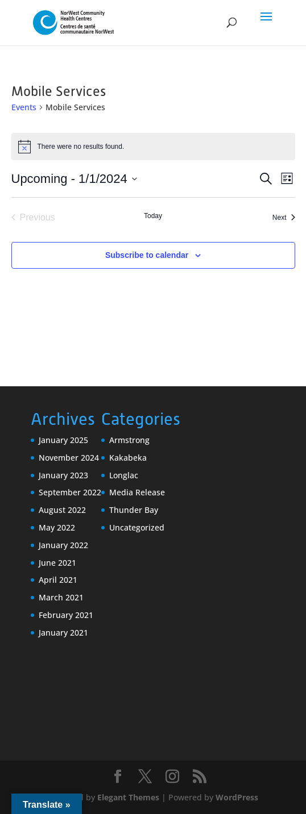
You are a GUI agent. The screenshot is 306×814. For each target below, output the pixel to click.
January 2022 (63, 545)
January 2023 (63, 475)
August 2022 (62, 509)
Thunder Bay (133, 509)
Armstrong (129, 440)
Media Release (137, 492)
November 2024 (69, 457)
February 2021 (66, 615)
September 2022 (70, 492)
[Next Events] (283, 217)
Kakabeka (128, 457)
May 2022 (57, 527)
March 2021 (61, 597)
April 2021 (58, 579)
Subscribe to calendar (146, 255)
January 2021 (63, 632)
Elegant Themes (128, 797)
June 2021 (57, 562)
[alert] (153, 146)
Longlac (123, 475)
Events (23, 107)
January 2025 (63, 440)
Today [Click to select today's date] (153, 216)
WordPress (237, 797)
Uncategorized (136, 527)
